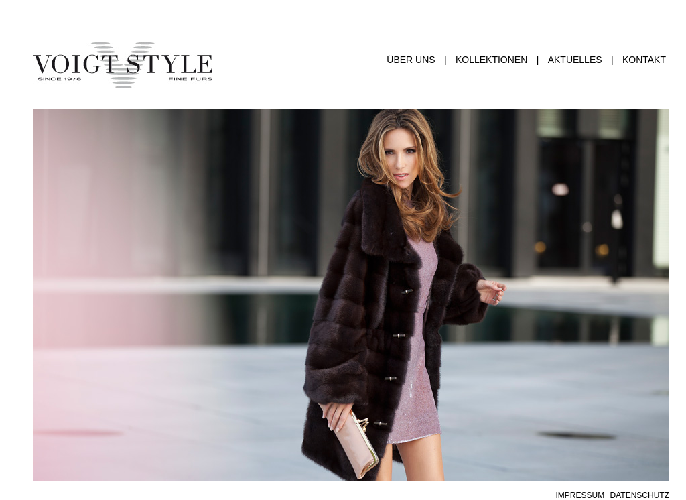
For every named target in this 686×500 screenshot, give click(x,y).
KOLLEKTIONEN (491, 59)
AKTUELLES (575, 59)
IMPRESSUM (580, 495)
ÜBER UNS (411, 59)
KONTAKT (644, 59)
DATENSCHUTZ (639, 495)
